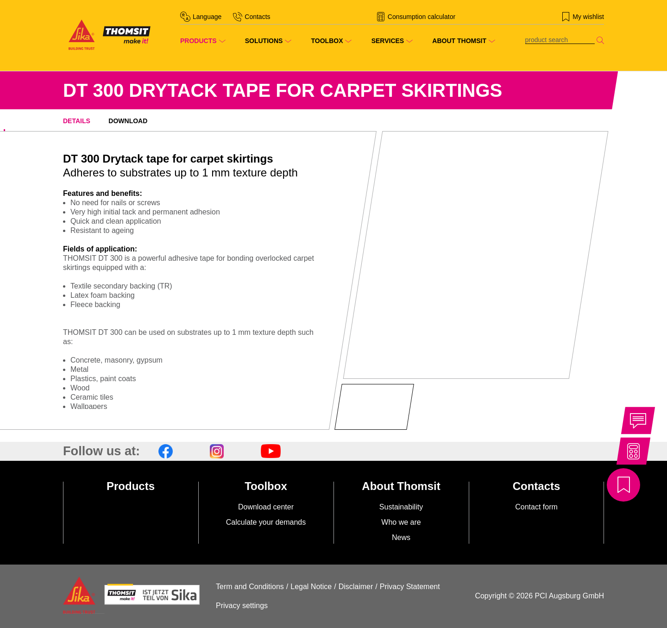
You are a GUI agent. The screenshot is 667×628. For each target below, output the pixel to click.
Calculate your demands (266, 522)
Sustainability (401, 507)
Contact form (536, 507)
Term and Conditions (250, 586)
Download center (266, 507)
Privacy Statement (410, 586)
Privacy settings (242, 605)
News (401, 537)
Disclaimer (356, 586)
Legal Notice (311, 586)
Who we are (401, 522)
